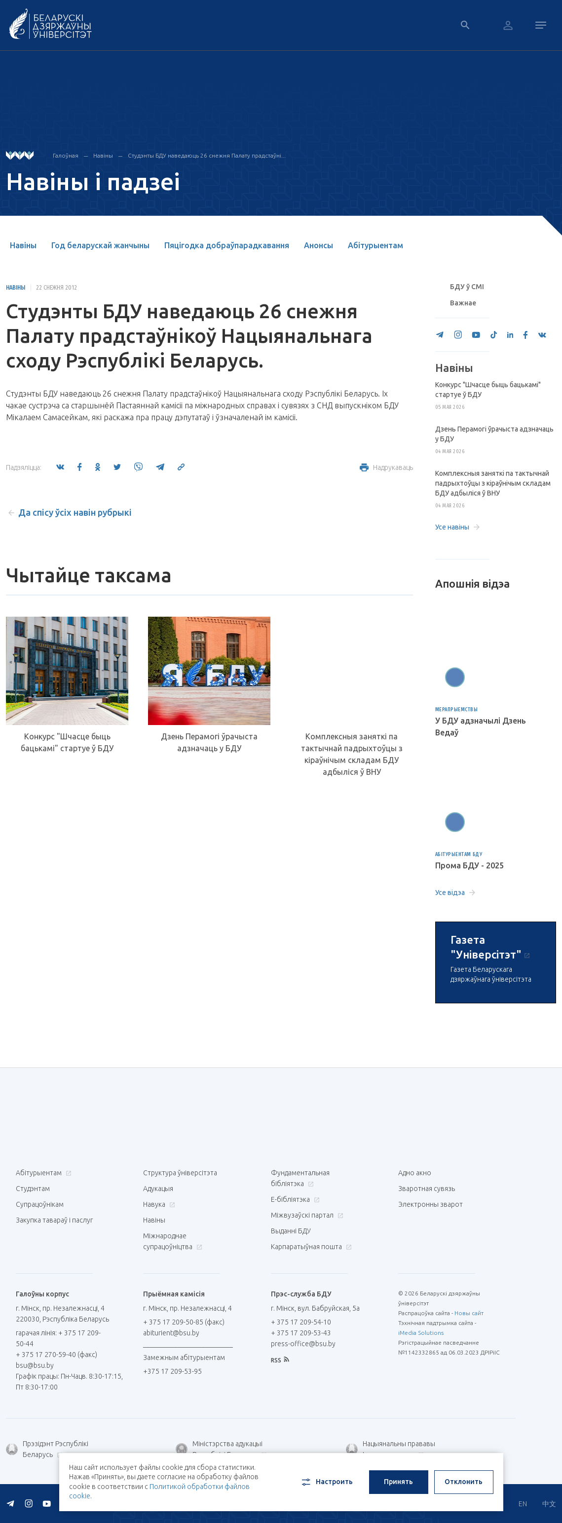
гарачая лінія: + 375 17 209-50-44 (58, 1338)
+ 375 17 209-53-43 (301, 1333)
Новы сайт (469, 1313)
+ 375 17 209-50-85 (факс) (184, 1322)
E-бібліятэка (294, 1199)
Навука (158, 1204)
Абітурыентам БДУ (459, 854)
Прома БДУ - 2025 (469, 865)
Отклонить (464, 1482)
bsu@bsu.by (35, 1365)
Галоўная (65, 155)
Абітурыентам (375, 245)
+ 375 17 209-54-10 (301, 1322)
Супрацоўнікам (40, 1204)
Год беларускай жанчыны (100, 245)
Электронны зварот (430, 1204)
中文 (549, 1504)
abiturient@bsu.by (171, 1333)
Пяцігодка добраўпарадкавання (226, 245)
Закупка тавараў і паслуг (54, 1220)
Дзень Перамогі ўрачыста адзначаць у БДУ (209, 742)
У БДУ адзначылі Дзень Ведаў (480, 726)
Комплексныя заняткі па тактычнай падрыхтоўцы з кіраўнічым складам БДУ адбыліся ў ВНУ (352, 754)
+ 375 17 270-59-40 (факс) (56, 1354)
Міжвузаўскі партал (306, 1215)
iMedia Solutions (421, 1332)
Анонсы (318, 245)
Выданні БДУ (291, 1231)
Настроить (326, 1482)
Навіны (103, 155)
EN (523, 1504)
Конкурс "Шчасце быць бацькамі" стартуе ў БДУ (67, 742)
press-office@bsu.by (303, 1344)
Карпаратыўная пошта (310, 1247)
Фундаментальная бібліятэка (300, 1178)
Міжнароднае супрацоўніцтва (172, 1241)
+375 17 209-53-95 (172, 1371)
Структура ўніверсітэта (180, 1173)
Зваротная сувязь (426, 1188)
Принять (398, 1482)
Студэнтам (33, 1188)
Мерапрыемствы (456, 709)
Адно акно (414, 1173)
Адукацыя (158, 1188)
